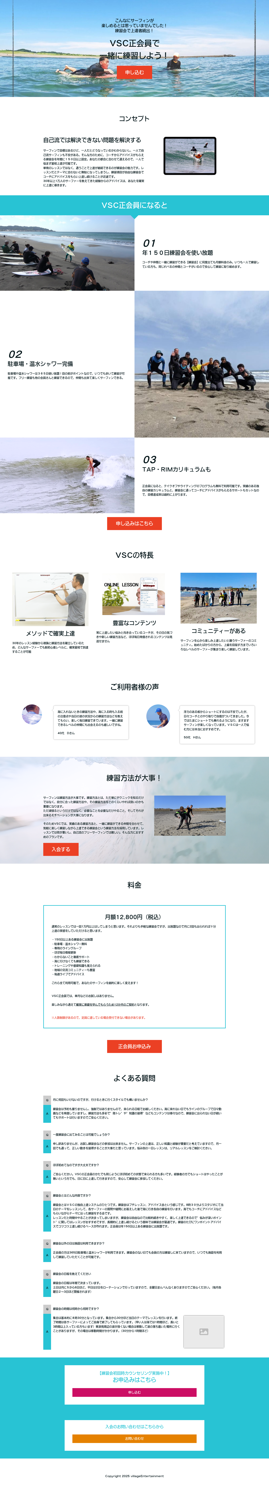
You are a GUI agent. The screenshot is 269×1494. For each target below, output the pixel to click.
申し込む (134, 72)
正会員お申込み (134, 1046)
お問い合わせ (134, 1438)
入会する (61, 849)
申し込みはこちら (134, 523)
